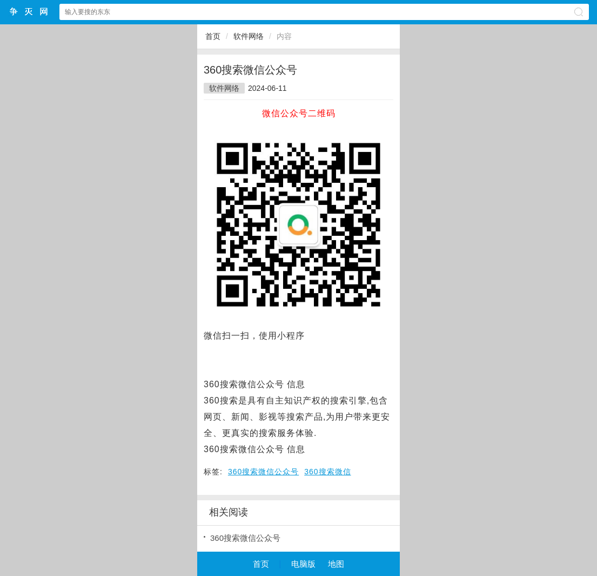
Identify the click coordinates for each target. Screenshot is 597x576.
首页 (212, 36)
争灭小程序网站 (29, 11)
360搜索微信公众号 (263, 471)
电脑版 (303, 563)
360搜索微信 (327, 471)
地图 (336, 563)
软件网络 (248, 36)
